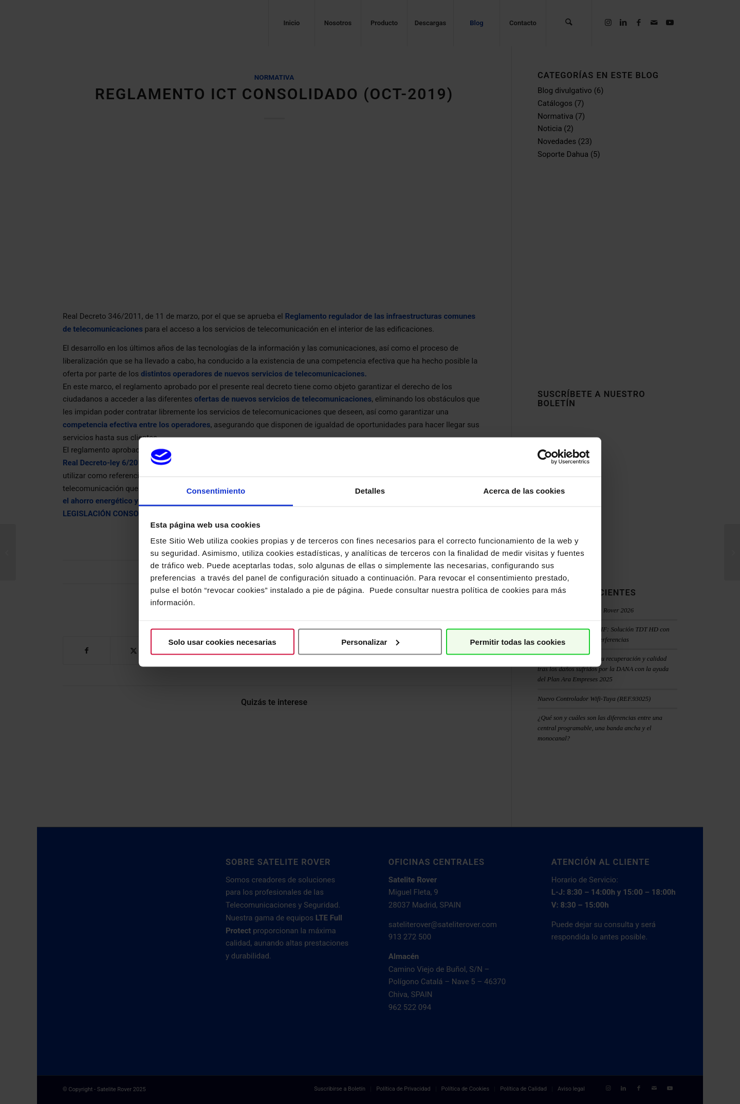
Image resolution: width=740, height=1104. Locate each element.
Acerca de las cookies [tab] (524, 490)
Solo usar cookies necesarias (222, 641)
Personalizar (370, 641)
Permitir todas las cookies (518, 641)
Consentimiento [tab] (216, 490)
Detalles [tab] (370, 490)
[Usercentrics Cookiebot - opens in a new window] (545, 456)
